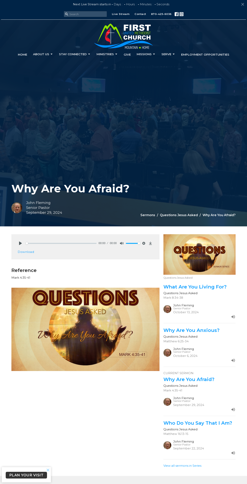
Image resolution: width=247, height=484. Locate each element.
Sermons (147, 215)
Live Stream (121, 14)
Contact (140, 14)
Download (26, 252)
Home (22, 54)
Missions (146, 54)
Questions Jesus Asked (179, 215)
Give (127, 54)
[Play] (20, 243)
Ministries (107, 54)
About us (43, 54)
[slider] (61, 243)
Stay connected (75, 54)
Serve (168, 54)
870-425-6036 (161, 14)
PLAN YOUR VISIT (26, 475)
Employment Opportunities (205, 54)
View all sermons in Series (182, 465)
